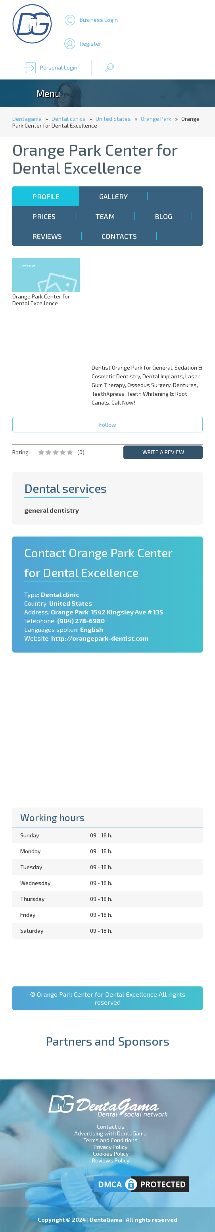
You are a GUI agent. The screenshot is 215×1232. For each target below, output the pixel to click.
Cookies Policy (111, 1153)
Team (105, 216)
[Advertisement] (149, 307)
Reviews (47, 236)
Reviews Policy (110, 1160)
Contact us (111, 1126)
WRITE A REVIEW (163, 452)
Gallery (113, 196)
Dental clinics (69, 118)
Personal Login (58, 67)
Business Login (99, 19)
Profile (46, 196)
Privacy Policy (110, 1146)
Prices (44, 216)
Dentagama (27, 118)
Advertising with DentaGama (110, 1133)
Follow (107, 424)
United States (113, 118)
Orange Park (156, 118)
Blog (163, 216)
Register (90, 43)
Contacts (119, 236)
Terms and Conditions (110, 1140)
